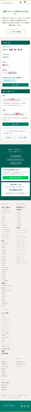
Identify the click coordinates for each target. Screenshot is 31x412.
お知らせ (3, 368)
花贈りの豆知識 (5, 382)
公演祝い (4, 278)
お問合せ (3, 371)
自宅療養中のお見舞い (6, 285)
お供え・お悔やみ (5, 207)
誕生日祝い (4, 245)
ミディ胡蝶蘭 (5, 280)
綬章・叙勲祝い (5, 269)
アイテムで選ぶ (5, 313)
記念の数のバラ (5, 267)
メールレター (19, 366)
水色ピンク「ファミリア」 (22, 263)
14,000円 (19, 216)
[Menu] (28, 2)
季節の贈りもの (5, 346)
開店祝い (4, 297)
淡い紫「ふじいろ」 (21, 254)
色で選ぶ (18, 227)
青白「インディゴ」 (21, 258)
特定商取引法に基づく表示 (23, 395)
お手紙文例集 (4, 353)
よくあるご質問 (22, 137)
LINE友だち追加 (16, 177)
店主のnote (4, 389)
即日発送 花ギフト (20, 207)
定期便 (3, 351)
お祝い (3, 240)
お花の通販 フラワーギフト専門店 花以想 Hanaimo (6, 3)
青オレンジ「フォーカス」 (22, 260)
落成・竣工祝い (5, 303)
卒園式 (3, 265)
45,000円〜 (19, 225)
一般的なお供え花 (5, 209)
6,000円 (18, 211)
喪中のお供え (5, 227)
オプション (4, 341)
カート (25, 3)
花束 (3, 315)
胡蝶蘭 (3, 305)
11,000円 (19, 214)
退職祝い (4, 271)
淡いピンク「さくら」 (21, 249)
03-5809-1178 (15, 190)
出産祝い (4, 263)
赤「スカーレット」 (21, 247)
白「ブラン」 (20, 256)
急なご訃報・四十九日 (6, 211)
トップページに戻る (15, 32)
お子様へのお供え (5, 229)
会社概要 (3, 395)
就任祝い (4, 299)
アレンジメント (5, 317)
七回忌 (3, 218)
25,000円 (19, 220)
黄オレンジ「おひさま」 (22, 236)
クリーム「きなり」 (21, 252)
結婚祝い (4, 247)
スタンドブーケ (5, 328)
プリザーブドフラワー (6, 330)
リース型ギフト (5, 326)
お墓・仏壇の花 (5, 236)
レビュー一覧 (4, 366)
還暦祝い (4, 252)
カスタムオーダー (5, 348)
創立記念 (4, 301)
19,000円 (19, 218)
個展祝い (4, 276)
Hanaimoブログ (5, 385)
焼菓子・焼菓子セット (6, 337)
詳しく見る (15, 84)
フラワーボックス (5, 319)
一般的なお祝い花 (5, 243)
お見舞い (3, 283)
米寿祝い (4, 258)
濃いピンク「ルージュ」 (22, 240)
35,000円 (19, 223)
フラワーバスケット (6, 322)
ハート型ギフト (5, 324)
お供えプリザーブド (6, 238)
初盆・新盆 (4, 225)
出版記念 (4, 274)
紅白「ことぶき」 (20, 245)
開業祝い (4, 294)
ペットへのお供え (5, 231)
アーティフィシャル (6, 344)
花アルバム (4, 373)
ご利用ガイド (9, 137)
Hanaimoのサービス (21, 364)
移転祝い (4, 292)
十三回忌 (4, 220)
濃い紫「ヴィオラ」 (21, 243)
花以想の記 (4, 387)
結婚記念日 (4, 249)
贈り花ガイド (4, 361)
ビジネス (3, 288)
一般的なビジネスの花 (6, 290)
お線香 (3, 339)
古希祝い (4, 254)
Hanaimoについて (20, 361)
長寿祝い (4, 256)
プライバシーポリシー (11, 395)
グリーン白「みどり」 (21, 238)
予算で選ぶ (19, 209)
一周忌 (3, 214)
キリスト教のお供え (6, 233)
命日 (3, 222)
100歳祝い (4, 260)
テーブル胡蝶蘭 (5, 333)
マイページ (20, 3)
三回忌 (3, 216)
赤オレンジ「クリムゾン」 (22, 230)
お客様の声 (4, 364)
